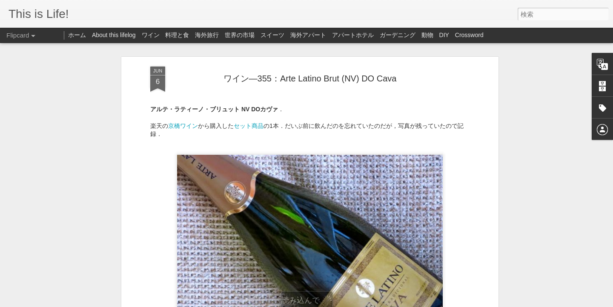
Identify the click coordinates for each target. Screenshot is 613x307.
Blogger (377, 301)
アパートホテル (353, 35)
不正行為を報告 (404, 301)
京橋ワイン (183, 75)
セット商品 (249, 75)
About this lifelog (114, 35)
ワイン (151, 35)
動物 (427, 35)
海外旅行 (207, 35)
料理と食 (177, 35)
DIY (444, 35)
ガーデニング (397, 35)
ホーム (77, 35)
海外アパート (308, 35)
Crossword (469, 35)
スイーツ (272, 35)
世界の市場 (240, 35)
